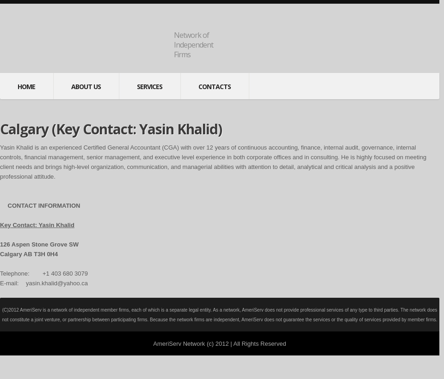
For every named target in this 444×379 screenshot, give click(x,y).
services (149, 86)
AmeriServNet (90, 40)
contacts (214, 86)
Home (26, 86)
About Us (86, 86)
